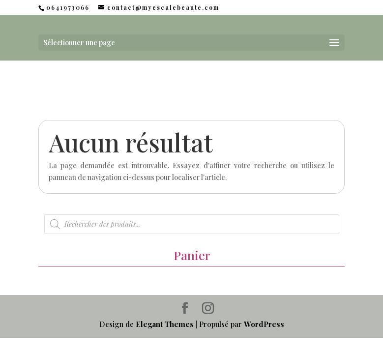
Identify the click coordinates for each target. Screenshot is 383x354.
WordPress (264, 324)
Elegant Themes (165, 324)
